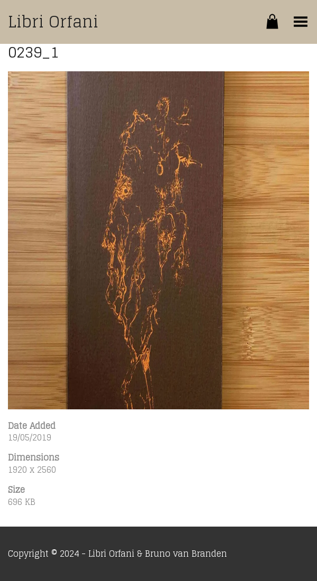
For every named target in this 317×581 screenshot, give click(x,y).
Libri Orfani (53, 21)
